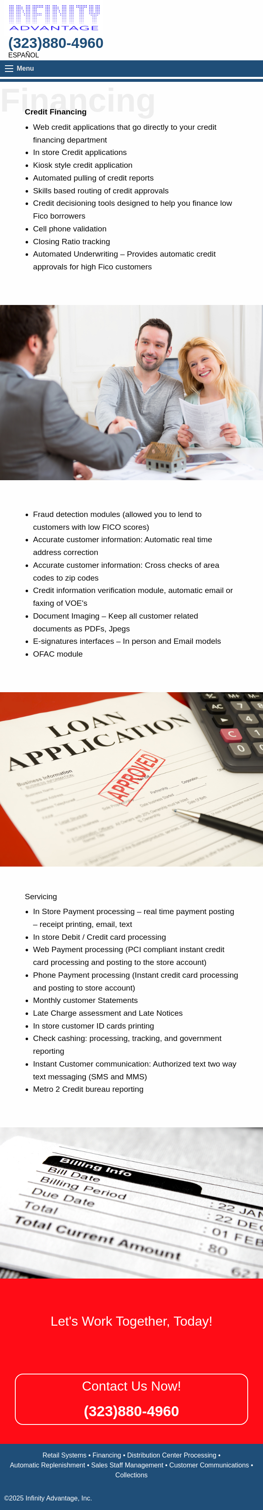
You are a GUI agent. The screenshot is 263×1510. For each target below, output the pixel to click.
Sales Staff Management (127, 1465)
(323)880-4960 (56, 43)
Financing (106, 1455)
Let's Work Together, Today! (131, 1321)
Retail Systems (65, 1455)
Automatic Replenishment (47, 1465)
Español (23, 55)
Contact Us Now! (131, 1386)
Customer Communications (209, 1465)
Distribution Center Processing (171, 1455)
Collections (131, 1475)
